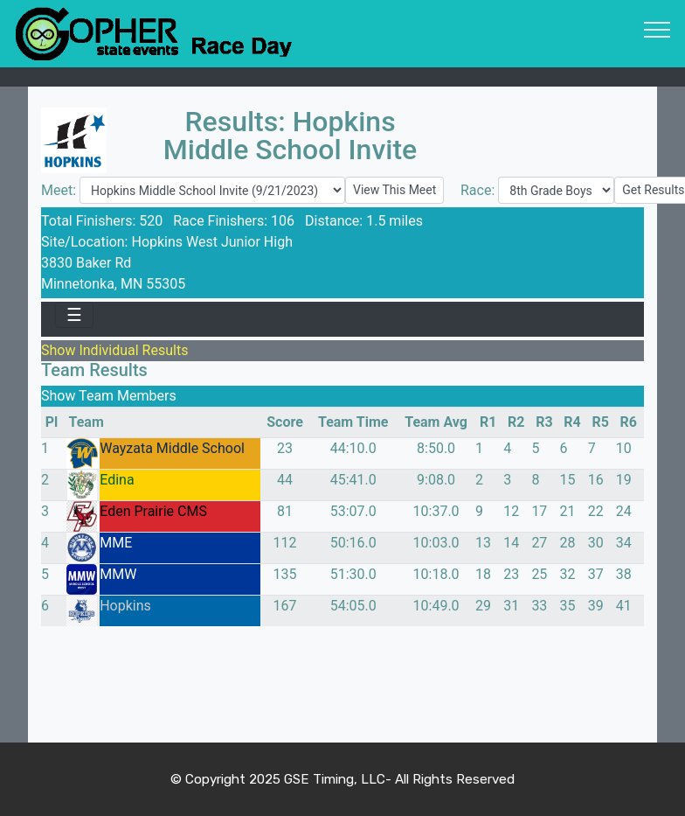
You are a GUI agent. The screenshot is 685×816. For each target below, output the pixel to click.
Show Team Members (108, 395)
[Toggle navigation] (657, 29)
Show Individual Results (114, 350)
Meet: (60, 190)
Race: (479, 190)
